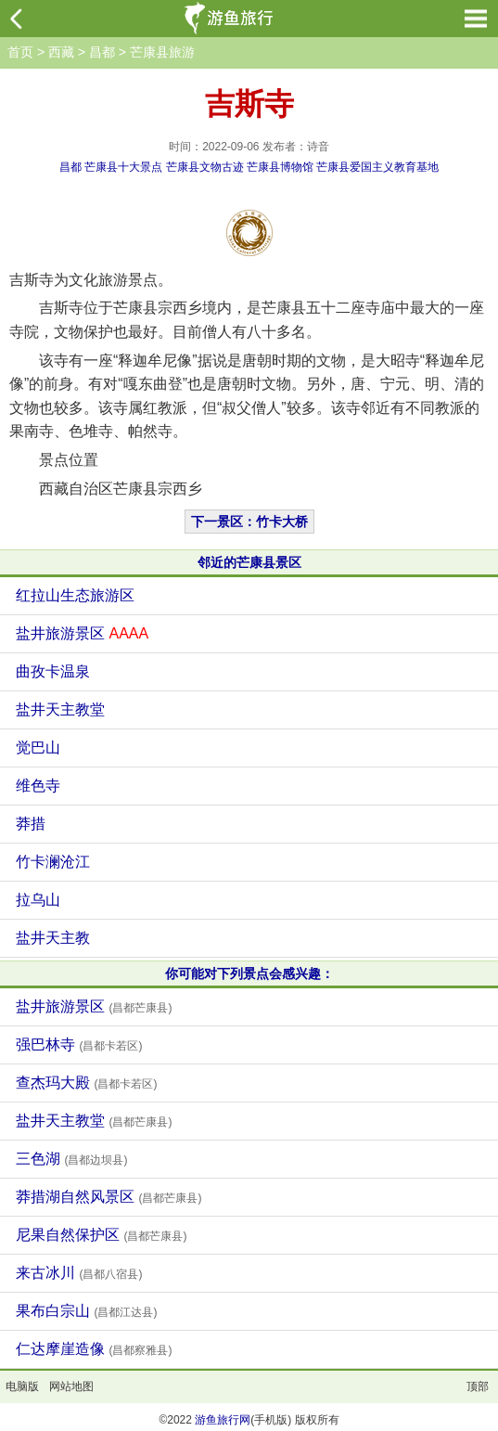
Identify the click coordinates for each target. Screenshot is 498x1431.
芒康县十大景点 (123, 167)
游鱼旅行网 (222, 1419)
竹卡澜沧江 (53, 862)
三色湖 (71, 1159)
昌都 (102, 52)
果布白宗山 (86, 1311)
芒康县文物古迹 (205, 167)
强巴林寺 (79, 1044)
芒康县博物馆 (280, 167)
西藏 (61, 52)
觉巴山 (38, 747)
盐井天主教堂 (60, 709)
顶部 (477, 1386)
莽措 (30, 824)
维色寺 (38, 785)
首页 (20, 52)
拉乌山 (38, 900)
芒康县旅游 (162, 52)
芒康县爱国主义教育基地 (377, 167)
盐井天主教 (53, 938)
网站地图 (71, 1386)
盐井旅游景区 (82, 633)
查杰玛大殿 (86, 1082)
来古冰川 (79, 1273)
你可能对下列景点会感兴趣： (249, 973)
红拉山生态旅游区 (75, 595)
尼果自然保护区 (101, 1235)
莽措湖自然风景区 (108, 1197)
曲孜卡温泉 (53, 671)
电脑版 (22, 1386)
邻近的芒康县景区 (249, 562)
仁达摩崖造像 (94, 1349)
